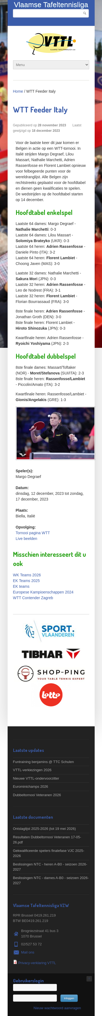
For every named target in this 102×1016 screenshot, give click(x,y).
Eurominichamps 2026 (30, 786)
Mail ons (27, 952)
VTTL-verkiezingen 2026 (32, 770)
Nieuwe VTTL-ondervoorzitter (36, 778)
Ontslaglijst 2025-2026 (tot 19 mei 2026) (44, 829)
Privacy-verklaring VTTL (37, 963)
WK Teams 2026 (27, 575)
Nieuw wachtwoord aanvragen (57, 1008)
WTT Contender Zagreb (33, 598)
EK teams (21, 586)
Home (18, 91)
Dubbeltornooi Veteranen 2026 (37, 795)
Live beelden (26, 538)
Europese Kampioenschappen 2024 (43, 592)
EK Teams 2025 (26, 581)
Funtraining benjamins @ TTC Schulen (43, 762)
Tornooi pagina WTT (33, 533)
